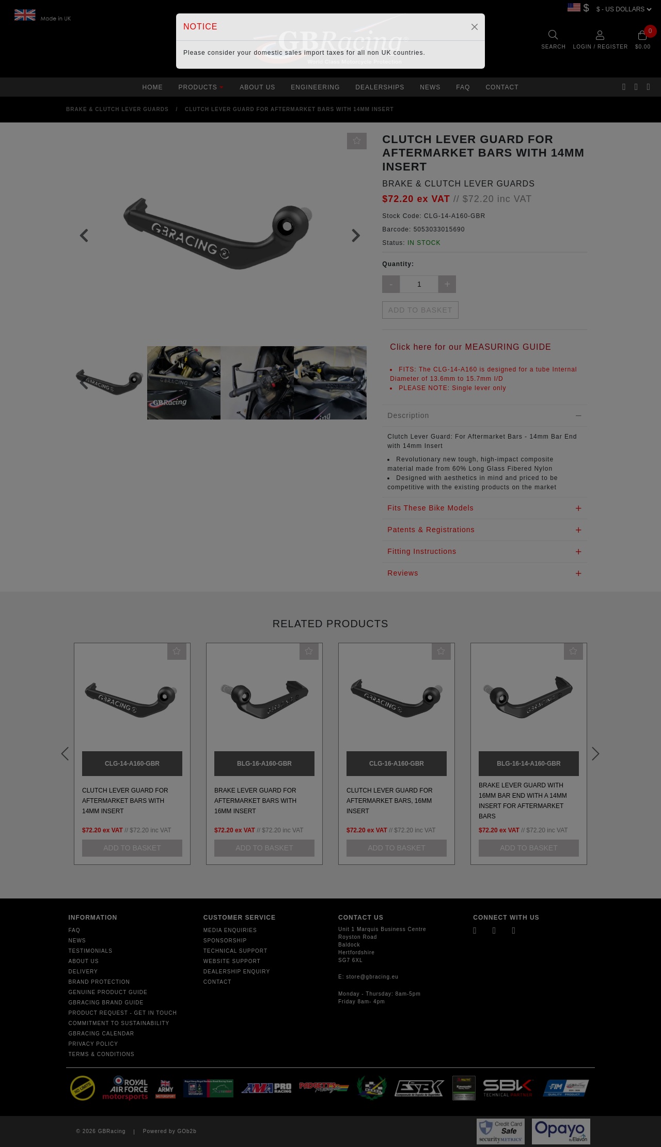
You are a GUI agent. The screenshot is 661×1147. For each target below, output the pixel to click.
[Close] (474, 27)
